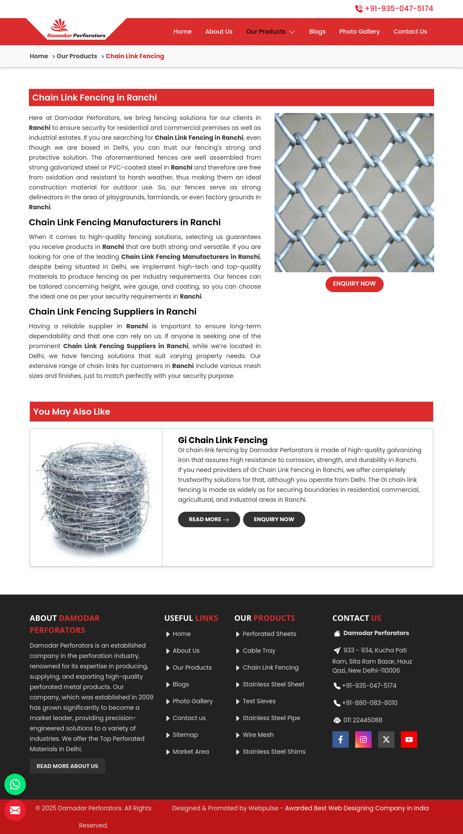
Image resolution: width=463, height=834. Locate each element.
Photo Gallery (359, 31)
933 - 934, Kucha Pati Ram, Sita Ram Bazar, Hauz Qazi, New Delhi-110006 (372, 659)
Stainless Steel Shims (270, 751)
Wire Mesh (254, 734)
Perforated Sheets (265, 633)
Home (183, 31)
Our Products (270, 31)
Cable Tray (254, 650)
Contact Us (410, 31)
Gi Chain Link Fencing (223, 441)
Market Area (186, 751)
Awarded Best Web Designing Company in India (357, 808)
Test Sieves (254, 701)
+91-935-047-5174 (394, 8)
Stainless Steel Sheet (269, 684)
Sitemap (181, 734)
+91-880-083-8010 (364, 703)
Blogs (317, 31)
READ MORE (209, 519)
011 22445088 (357, 720)
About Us (218, 31)
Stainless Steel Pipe (267, 718)
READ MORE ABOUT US (67, 766)
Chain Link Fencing (266, 667)
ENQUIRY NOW (354, 283)
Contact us (185, 718)
